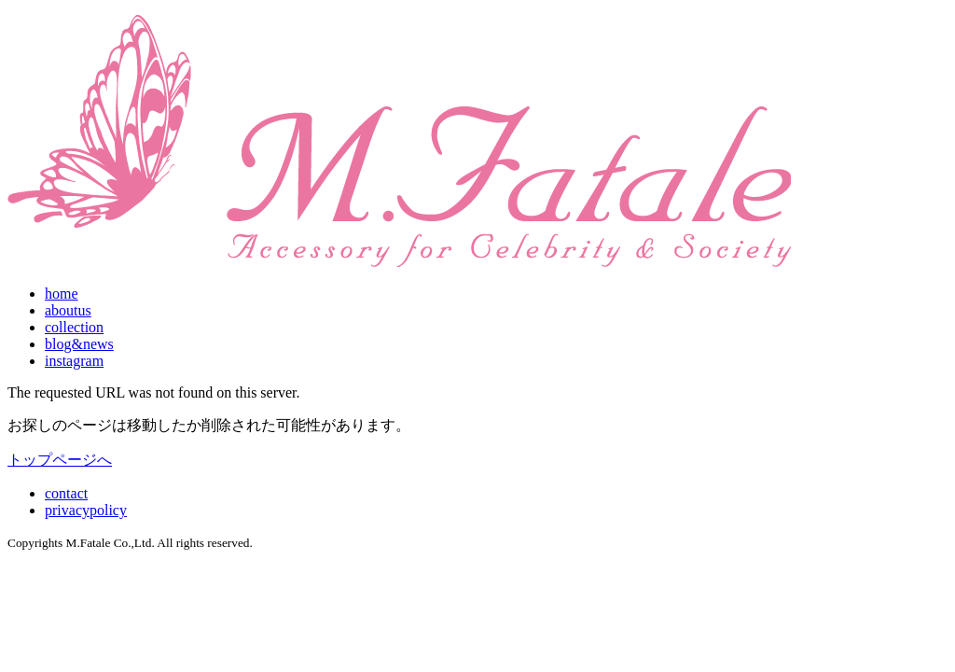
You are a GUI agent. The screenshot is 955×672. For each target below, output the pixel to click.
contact (66, 493)
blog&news (79, 344)
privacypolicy (86, 510)
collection (74, 327)
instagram (74, 361)
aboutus (68, 310)
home (61, 293)
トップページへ (59, 460)
